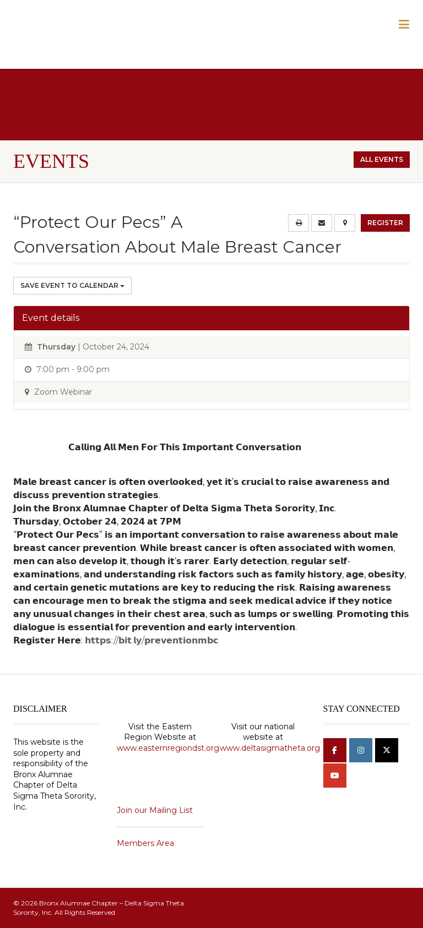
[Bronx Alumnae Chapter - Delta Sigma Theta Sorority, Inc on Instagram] (360, 750)
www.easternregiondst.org (168, 748)
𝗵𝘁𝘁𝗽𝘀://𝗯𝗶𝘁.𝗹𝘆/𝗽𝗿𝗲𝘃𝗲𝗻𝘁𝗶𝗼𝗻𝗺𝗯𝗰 (151, 640)
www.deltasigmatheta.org (270, 748)
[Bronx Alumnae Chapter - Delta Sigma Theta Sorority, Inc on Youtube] (334, 775)
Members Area (145, 843)
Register (385, 223)
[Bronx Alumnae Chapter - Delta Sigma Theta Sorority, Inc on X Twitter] (386, 750)
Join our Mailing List (155, 810)
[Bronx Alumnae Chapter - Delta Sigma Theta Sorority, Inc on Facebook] (334, 750)
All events (381, 159)
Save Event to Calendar (72, 285)
